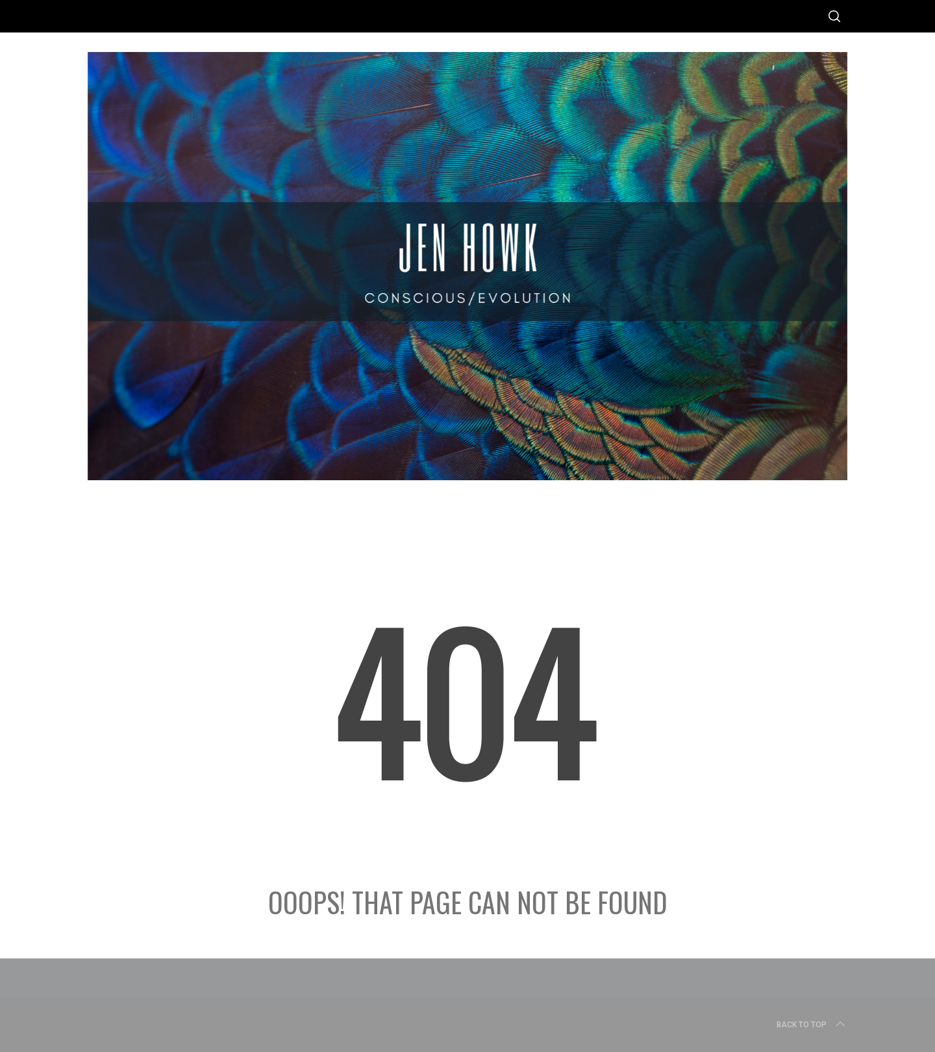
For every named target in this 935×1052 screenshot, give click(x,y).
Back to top (812, 1025)
